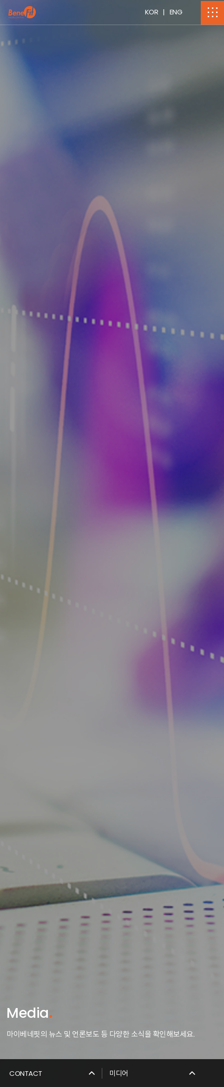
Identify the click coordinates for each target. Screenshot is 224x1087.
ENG (176, 12)
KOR (151, 12)
